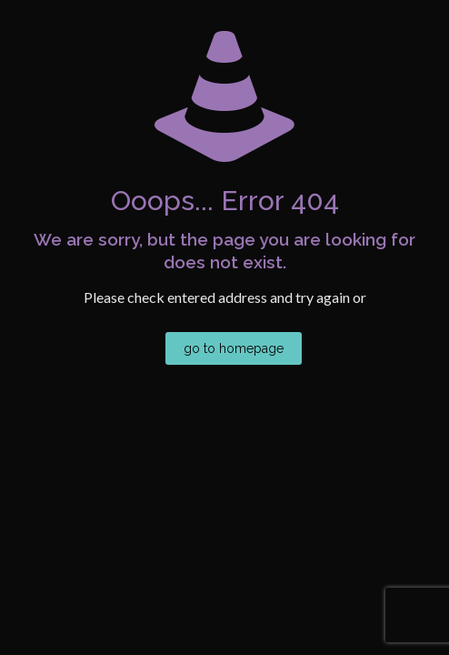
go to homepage (234, 348)
